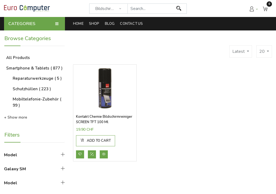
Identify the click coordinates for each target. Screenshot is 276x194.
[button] (265, 8)
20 (262, 51)
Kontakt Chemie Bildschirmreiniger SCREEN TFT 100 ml (104, 119)
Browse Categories (27, 38)
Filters (12, 134)
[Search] (179, 9)
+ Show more (15, 117)
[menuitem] (79, 23)
